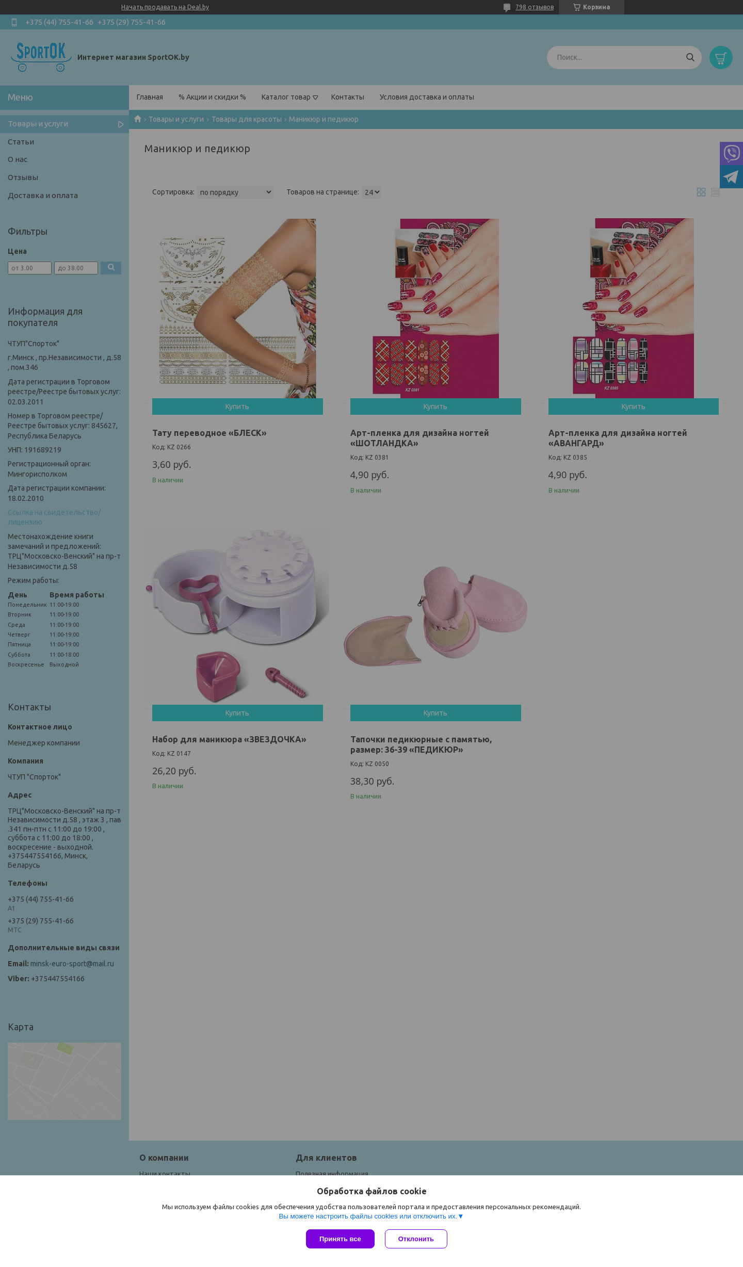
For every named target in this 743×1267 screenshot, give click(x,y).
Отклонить (416, 1239)
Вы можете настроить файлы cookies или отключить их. (368, 1216)
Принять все (340, 1239)
